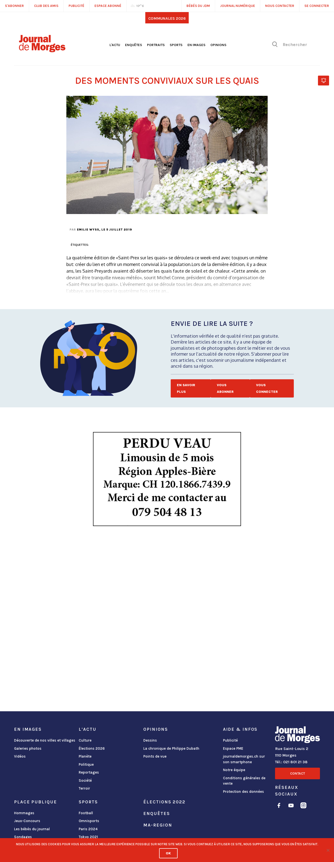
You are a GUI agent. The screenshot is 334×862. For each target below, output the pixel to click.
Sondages (23, 837)
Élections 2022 (164, 802)
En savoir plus (186, 388)
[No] (327, 850)
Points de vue (155, 756)
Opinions (218, 45)
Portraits (156, 45)
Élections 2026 (92, 748)
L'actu (115, 45)
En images (196, 45)
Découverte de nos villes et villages (44, 740)
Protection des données (243, 791)
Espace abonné (107, 6)
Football (86, 813)
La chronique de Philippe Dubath (171, 748)
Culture (85, 740)
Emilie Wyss (88, 229)
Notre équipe (234, 770)
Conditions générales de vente (244, 781)
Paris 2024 (88, 829)
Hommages (24, 813)
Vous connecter (267, 388)
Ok (168, 853)
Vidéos (20, 756)
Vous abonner (225, 388)
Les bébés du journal (32, 829)
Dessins (150, 740)
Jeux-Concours (27, 821)
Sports (176, 45)
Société (85, 780)
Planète (85, 756)
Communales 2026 (167, 18)
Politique (86, 764)
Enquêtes (133, 45)
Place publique (35, 802)
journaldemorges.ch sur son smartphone (244, 759)
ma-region (157, 825)
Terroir (84, 788)
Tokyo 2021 (88, 837)
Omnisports (89, 821)
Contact (297, 773)
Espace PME (233, 748)
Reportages (89, 772)
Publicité (230, 740)
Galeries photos (27, 748)
